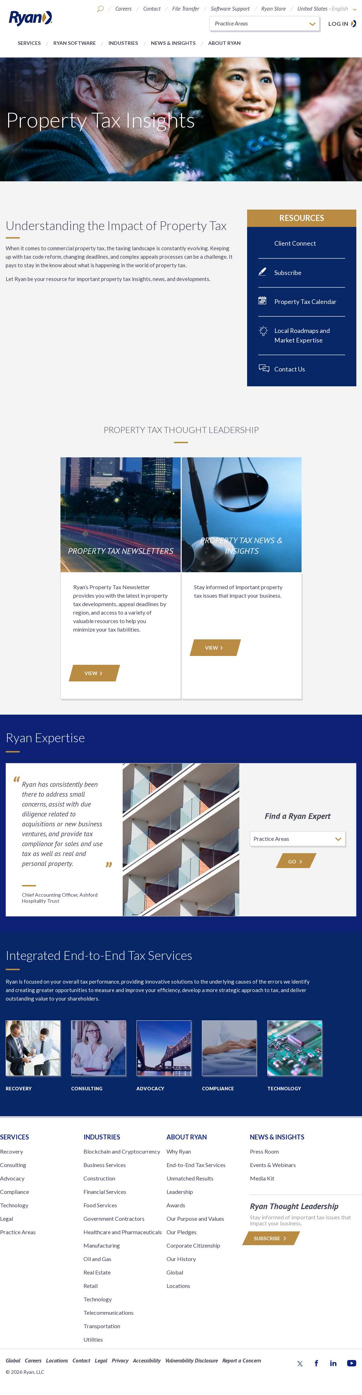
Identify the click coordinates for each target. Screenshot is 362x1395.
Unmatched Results (190, 1178)
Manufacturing (101, 1245)
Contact (151, 8)
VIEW (94, 673)
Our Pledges (182, 1232)
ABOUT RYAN (187, 1137)
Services (29, 43)
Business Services (104, 1164)
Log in (338, 23)
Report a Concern (241, 1360)
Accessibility (146, 1360)
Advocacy (12, 1178)
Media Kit (262, 1178)
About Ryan (224, 43)
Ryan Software (74, 43)
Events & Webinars (273, 1164)
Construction (99, 1178)
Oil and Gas (97, 1258)
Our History (181, 1258)
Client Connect (295, 243)
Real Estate (97, 1272)
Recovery (11, 1151)
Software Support (230, 8)
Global (175, 1272)
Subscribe (288, 272)
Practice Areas (18, 1232)
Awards (176, 1205)
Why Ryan (179, 1151)
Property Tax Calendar (305, 301)
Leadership (180, 1191)
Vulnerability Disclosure (191, 1360)
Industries (123, 43)
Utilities (93, 1339)
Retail (90, 1285)
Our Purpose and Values (195, 1218)
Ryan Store (273, 8)
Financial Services (104, 1191)
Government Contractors (114, 1218)
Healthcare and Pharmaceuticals (122, 1232)
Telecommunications (108, 1312)
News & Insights (173, 43)
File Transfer (185, 8)
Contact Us (289, 369)
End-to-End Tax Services (196, 1164)
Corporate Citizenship (193, 1245)
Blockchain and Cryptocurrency (121, 1151)
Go (296, 861)
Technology (14, 1205)
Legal (6, 1218)
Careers (123, 8)
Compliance (14, 1191)
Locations (178, 1285)
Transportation (101, 1326)
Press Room (264, 1151)
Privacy (120, 1360)
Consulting (13, 1164)
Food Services (100, 1205)
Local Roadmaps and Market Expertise (302, 335)
